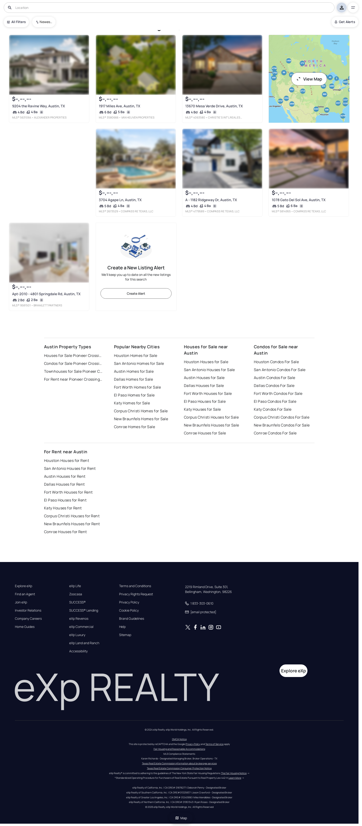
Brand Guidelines (131, 618)
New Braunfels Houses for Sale (211, 425)
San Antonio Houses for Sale (209, 369)
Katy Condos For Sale (273, 409)
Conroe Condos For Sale (275, 433)
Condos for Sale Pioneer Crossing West (73, 363)
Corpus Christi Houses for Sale (211, 417)
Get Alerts (345, 22)
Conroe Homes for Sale (134, 426)
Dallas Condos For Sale (274, 385)
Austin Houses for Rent (65, 476)
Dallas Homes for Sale (133, 379)
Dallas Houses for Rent (64, 484)
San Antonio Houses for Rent (70, 468)
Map (181, 818)
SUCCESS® (77, 602)
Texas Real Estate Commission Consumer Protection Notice (179, 768)
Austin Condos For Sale (274, 377)
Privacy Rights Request (136, 594)
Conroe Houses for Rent (65, 531)
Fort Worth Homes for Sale (137, 387)
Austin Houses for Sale (204, 377)
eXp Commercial (81, 626)
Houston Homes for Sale (135, 355)
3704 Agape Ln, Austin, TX (120, 199)
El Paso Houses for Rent (65, 500)
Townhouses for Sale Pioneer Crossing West (73, 371)
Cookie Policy (129, 610)
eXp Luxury (77, 634)
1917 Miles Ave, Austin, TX (119, 106)
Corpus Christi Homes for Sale (141, 410)
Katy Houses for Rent (63, 508)
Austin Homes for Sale (134, 371)
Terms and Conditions (135, 586)
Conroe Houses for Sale (205, 433)
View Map (309, 79)
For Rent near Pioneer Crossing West (73, 379)
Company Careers (28, 618)
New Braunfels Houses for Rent (72, 523)
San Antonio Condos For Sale (280, 369)
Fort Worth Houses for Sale (208, 393)
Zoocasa (75, 594)
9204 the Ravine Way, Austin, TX (38, 106)
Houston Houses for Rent (66, 460)
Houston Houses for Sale (206, 361)
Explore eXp (23, 586)
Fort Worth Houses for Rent (68, 492)
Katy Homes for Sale (132, 403)
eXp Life (75, 586)
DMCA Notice (179, 739)
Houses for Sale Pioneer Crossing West (73, 355)
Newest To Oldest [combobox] (46, 22)
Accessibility (78, 651)
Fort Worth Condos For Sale (278, 393)
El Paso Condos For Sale (275, 401)
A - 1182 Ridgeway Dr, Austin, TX (211, 199)
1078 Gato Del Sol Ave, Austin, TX (299, 199)
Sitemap (125, 634)
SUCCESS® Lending (83, 610)
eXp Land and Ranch (84, 643)
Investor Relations (28, 610)
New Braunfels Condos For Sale (282, 425)
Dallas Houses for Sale (204, 385)
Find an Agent (25, 594)
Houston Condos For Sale (276, 361)
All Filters (16, 22)
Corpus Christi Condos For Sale (281, 417)
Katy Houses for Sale (202, 409)
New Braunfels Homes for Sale (141, 418)
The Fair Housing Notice (234, 773)
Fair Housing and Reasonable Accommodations (179, 749)
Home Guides (24, 626)
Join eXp (21, 602)
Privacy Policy (129, 602)
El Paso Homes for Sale (134, 395)
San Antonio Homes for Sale (139, 363)
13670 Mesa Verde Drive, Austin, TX (214, 106)
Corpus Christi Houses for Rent (72, 515)
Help (122, 626)
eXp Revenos (78, 618)
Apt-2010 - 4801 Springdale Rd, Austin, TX (46, 293)
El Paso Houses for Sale (205, 401)
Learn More (235, 777)
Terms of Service (214, 744)
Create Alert (136, 293)
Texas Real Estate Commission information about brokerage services (179, 763)
